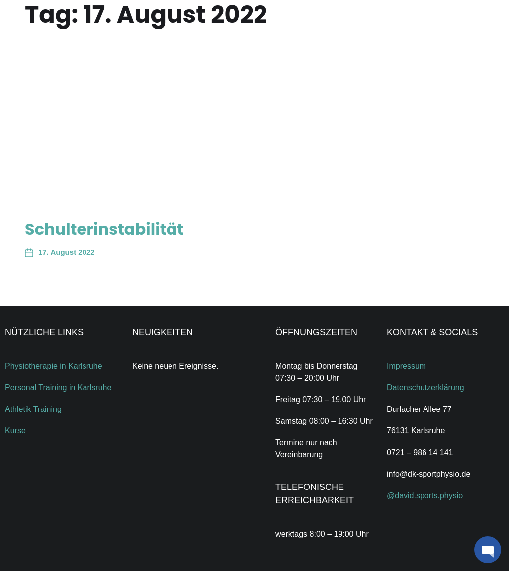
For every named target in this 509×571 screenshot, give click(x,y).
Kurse (15, 430)
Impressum (406, 366)
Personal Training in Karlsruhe (58, 387)
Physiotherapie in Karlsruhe (53, 366)
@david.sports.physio (425, 495)
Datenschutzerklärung (425, 387)
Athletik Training (33, 409)
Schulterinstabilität (104, 229)
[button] (487, 549)
